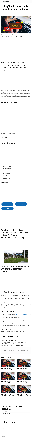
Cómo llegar (21, 204)
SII (29, 334)
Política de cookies (5, 428)
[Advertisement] (15, 48)
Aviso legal (4, 424)
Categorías (4, 411)
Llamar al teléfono (7, 204)
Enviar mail (7, 208)
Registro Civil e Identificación (21, 314)
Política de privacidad (6, 426)
